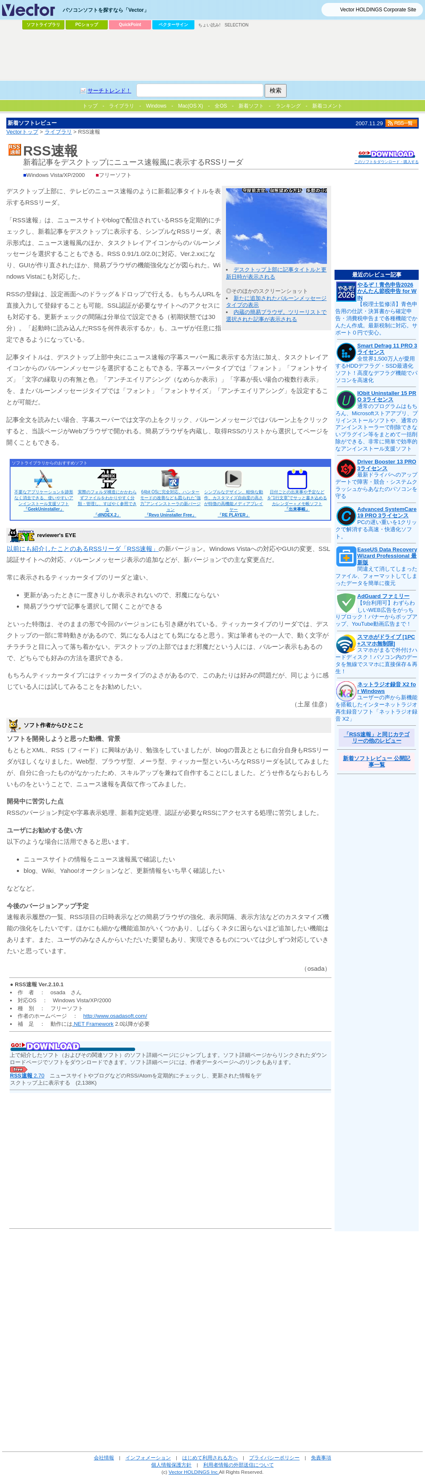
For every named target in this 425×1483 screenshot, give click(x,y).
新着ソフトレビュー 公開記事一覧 (376, 761)
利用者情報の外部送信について (238, 1464)
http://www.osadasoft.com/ (115, 1016)
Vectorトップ (22, 132)
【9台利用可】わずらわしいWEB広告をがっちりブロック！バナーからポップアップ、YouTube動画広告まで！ (376, 613)
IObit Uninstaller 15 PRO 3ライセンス (386, 396)
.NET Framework (93, 1024)
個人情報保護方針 (171, 1464)
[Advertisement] (212, 55)
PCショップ (86, 24)
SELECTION (237, 25)
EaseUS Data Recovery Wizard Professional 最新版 (387, 556)
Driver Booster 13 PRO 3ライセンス (386, 465)
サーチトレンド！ (109, 90)
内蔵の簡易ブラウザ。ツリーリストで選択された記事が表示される (276, 315)
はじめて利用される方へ (210, 1457)
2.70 (27, 1075)
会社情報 (104, 1457)
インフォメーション (148, 1457)
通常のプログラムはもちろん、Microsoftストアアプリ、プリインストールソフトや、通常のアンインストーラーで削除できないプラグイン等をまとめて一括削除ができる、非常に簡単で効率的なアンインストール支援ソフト (376, 427)
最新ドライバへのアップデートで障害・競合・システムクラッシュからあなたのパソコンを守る (376, 485)
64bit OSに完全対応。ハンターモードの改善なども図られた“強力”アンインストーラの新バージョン (170, 503)
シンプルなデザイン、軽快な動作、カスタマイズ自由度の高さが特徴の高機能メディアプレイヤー (233, 503)
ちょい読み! (209, 25)
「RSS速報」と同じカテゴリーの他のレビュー (377, 737)
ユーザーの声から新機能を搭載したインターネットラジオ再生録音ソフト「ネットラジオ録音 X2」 (376, 708)
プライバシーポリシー (274, 1457)
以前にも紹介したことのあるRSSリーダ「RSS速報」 (83, 548)
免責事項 (321, 1457)
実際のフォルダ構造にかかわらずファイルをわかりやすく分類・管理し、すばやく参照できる (107, 503)
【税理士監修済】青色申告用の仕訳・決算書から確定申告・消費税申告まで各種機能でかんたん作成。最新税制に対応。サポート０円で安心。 (376, 318)
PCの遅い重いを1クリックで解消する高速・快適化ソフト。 (376, 529)
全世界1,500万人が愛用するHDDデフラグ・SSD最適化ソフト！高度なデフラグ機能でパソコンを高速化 (376, 369)
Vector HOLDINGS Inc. (194, 1472)
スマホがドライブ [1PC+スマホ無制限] (386, 640)
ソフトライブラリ (43, 24)
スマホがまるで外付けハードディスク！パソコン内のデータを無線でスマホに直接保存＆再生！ (376, 660)
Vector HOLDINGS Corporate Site (378, 10)
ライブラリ (58, 132)
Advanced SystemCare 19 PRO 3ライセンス (387, 512)
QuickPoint (130, 24)
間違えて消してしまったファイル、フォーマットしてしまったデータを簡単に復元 (376, 576)
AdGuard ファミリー (383, 596)
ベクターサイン (173, 24)
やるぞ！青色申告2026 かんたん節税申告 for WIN (387, 291)
